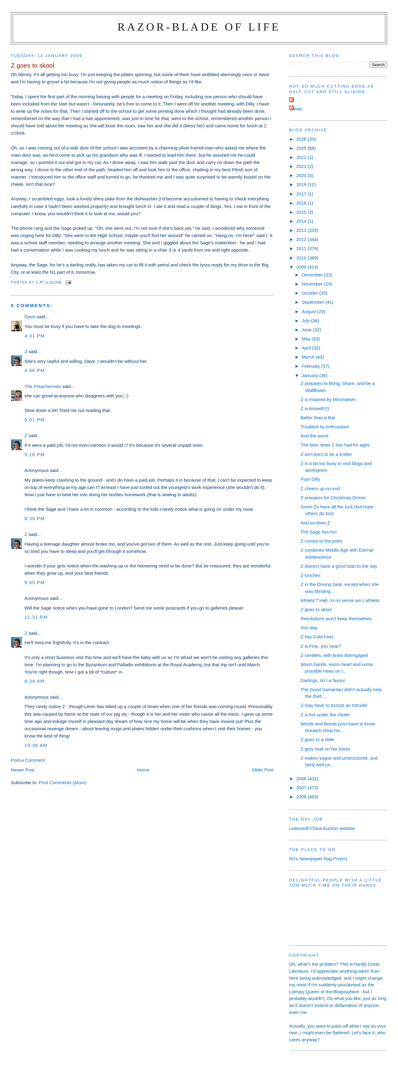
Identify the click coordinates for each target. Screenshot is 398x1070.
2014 (302, 221)
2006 (302, 796)
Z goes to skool (316, 609)
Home (143, 769)
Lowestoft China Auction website (322, 828)
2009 (302, 266)
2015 (302, 212)
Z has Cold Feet (317, 636)
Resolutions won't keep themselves (336, 618)
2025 (302, 148)
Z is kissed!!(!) (315, 408)
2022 (302, 157)
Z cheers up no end (320, 488)
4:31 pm (35, 335)
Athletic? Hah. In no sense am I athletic (340, 600)
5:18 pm (35, 454)
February (311, 366)
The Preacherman (43, 386)
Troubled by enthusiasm (325, 426)
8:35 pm (35, 518)
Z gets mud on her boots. (326, 748)
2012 (302, 239)
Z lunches (310, 575)
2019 (302, 184)
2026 (302, 139)
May (307, 338)
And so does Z (315, 522)
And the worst (315, 435)
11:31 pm (36, 617)
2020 (302, 175)
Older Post (262, 769)
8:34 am (35, 681)
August (309, 311)
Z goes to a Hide (317, 739)
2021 (302, 166)
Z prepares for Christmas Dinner (333, 497)
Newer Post (23, 769)
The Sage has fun (319, 531)
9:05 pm (35, 582)
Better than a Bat (318, 417)
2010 (302, 257)
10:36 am (36, 745)
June (307, 329)
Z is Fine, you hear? (321, 646)
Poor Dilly (310, 479)
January (310, 375)
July (306, 320)
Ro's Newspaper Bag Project (318, 858)
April (307, 347)
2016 (302, 203)
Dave (30, 316)
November (313, 283)
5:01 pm (35, 419)
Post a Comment (28, 760)
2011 (302, 248)
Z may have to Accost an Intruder (334, 705)
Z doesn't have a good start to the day (339, 566)
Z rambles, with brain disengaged (334, 655)
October (310, 293)
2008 (302, 778)
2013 (302, 230)
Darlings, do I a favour (323, 680)
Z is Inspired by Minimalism (328, 399)
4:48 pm (35, 370)
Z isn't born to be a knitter (326, 454)
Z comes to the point (321, 540)
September (313, 302)
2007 (302, 787)
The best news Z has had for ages (335, 444)
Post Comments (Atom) (62, 782)
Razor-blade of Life (199, 27)
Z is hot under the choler (325, 714)
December (313, 274)
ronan (297, 108)
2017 (302, 193)
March (309, 356)
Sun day (309, 627)
